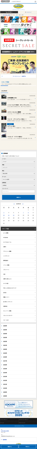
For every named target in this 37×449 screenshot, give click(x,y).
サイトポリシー (4, 419)
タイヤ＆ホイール (7, 242)
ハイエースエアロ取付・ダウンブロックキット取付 (20, 105)
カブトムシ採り (11, 126)
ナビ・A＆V (6, 320)
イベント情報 (6, 265)
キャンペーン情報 (7, 310)
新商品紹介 (5, 260)
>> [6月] (22, 203)
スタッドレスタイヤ (7, 315)
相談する (10, 446)
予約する (27, 446)
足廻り (4, 246)
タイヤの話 (5, 283)
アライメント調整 (7, 251)
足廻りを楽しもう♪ (7, 278)
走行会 (4, 292)
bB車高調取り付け (12, 97)
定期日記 (5, 306)
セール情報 (5, 233)
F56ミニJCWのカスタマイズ (9, 288)
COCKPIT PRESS (16, 1)
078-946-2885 (6, 15)
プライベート (6, 269)
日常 (4, 274)
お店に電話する (9, 12)
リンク (2, 422)
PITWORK (5, 237)
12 (13, 215)
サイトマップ (22, 422)
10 (3, 215)
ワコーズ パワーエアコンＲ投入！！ (17, 119)
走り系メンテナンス (7, 301)
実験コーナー (6, 297)
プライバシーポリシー (24, 419)
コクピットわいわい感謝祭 (14, 112)
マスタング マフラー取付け (14, 136)
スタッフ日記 (5, 228)
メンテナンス (6, 255)
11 (8, 215)
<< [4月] (14, 203)
